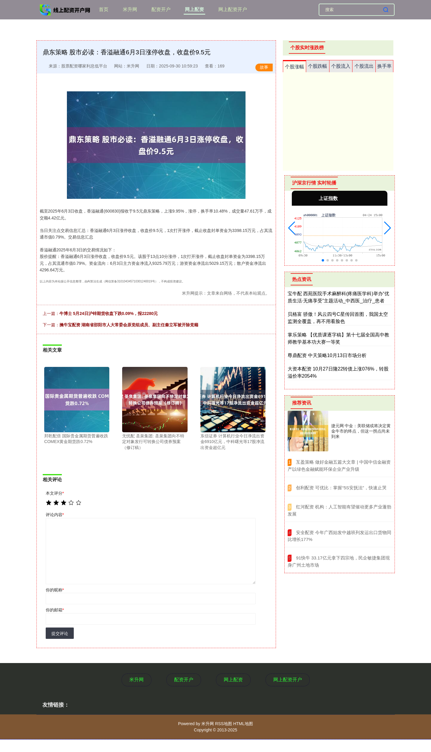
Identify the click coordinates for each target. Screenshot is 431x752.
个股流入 (340, 66)
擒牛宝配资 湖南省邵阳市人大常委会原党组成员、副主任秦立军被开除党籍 (129, 324)
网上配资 (194, 9)
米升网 (130, 9)
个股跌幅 (317, 66)
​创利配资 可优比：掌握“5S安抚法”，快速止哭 (341, 487)
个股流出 (364, 66)
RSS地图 (223, 723)
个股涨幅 (294, 66)
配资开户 (161, 9)
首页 (103, 9)
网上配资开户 (232, 9)
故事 (264, 67)
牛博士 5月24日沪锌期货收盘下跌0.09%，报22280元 (108, 313)
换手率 (384, 66)
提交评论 (59, 633)
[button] (292, 228)
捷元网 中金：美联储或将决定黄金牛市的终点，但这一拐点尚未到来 (361, 431)
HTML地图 (243, 723)
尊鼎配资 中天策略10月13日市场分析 (327, 355)
